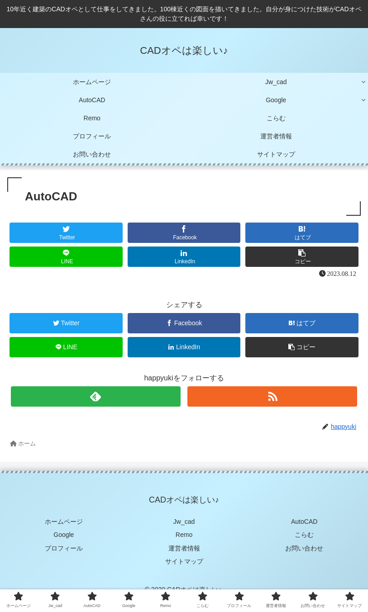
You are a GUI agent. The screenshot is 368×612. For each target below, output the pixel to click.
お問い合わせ (304, 548)
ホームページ (64, 521)
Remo (184, 534)
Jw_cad (184, 521)
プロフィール (64, 548)
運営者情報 (184, 548)
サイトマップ (184, 561)
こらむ (304, 534)
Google (63, 534)
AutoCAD (304, 521)
